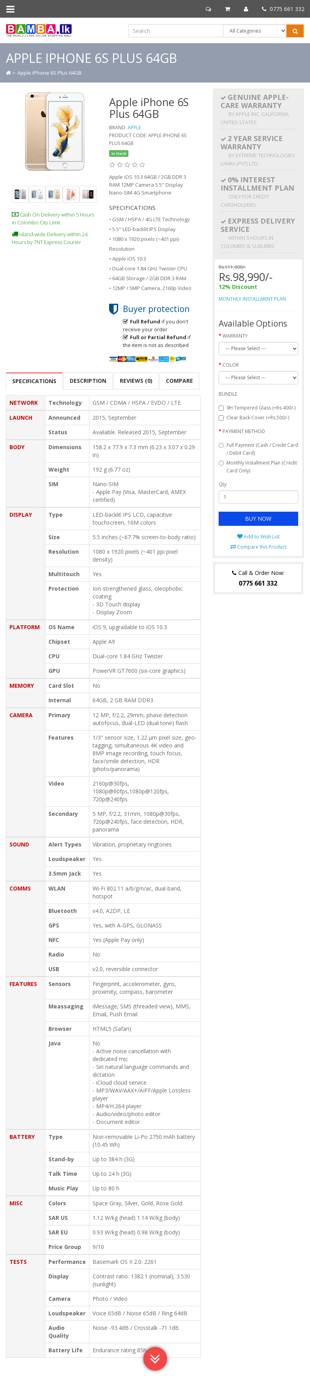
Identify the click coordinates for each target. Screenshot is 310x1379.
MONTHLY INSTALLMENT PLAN (252, 299)
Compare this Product (258, 547)
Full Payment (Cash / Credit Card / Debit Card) (258, 449)
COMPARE (179, 380)
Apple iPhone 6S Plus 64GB (49, 72)
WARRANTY (235, 335)
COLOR (231, 365)
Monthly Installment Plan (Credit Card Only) (258, 466)
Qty (222, 484)
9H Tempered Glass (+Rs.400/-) (257, 407)
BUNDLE (228, 394)
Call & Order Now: (258, 578)
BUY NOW (258, 518)
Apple (134, 127)
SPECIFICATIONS (34, 381)
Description (88, 380)
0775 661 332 (283, 9)
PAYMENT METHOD (244, 431)
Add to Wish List (258, 536)
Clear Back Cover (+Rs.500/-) (254, 417)
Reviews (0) (136, 380)
